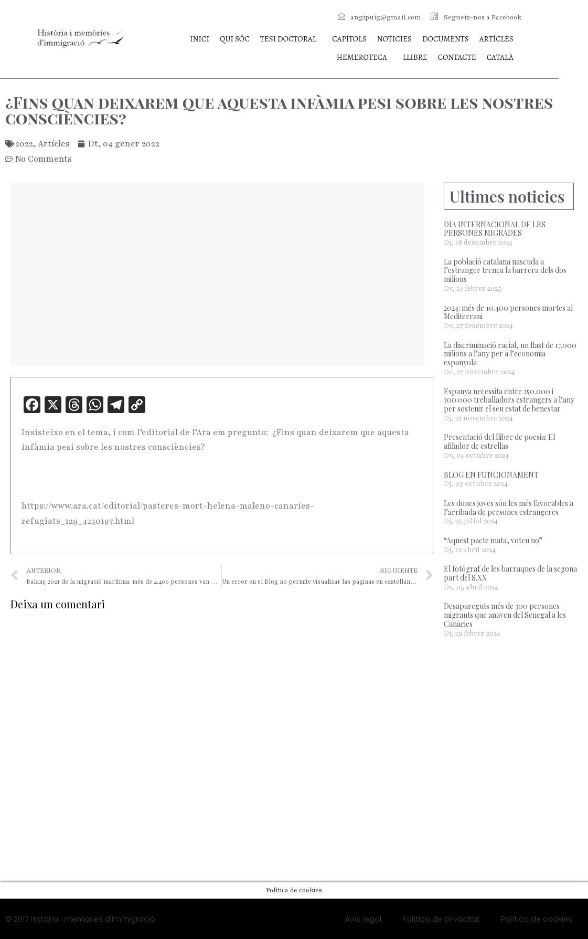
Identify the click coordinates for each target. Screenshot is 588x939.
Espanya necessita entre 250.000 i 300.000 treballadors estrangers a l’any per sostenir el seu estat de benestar (509, 400)
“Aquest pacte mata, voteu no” (493, 540)
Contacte (457, 57)
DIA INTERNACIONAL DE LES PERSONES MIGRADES (495, 228)
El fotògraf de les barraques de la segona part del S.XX (510, 573)
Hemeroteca (362, 57)
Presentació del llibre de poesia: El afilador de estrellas (499, 441)
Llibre (415, 57)
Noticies (394, 39)
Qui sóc (235, 39)
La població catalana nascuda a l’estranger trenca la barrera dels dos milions (505, 270)
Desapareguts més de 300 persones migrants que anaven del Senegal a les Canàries (505, 615)
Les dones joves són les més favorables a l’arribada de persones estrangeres (508, 507)
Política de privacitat (441, 919)
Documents (445, 39)
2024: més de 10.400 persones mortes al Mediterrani (508, 312)
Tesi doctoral (288, 39)
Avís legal (363, 919)
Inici (199, 39)
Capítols (349, 39)
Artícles (496, 39)
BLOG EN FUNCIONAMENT (491, 475)
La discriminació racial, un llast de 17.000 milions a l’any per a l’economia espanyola (510, 354)
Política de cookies (536, 919)
